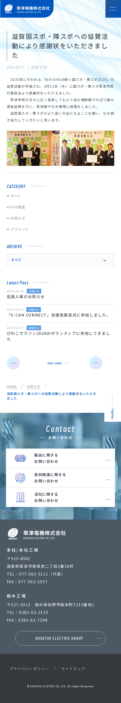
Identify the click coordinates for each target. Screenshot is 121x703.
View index (54, 363)
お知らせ (18, 218)
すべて (16, 195)
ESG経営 (18, 206)
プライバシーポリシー (29, 668)
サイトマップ (73, 668)
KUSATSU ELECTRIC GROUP (59, 638)
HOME (12, 386)
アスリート (20, 229)
